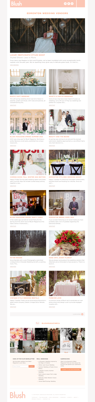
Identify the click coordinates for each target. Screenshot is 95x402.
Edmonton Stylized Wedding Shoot (65, 177)
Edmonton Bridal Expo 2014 (61, 217)
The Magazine (43, 397)
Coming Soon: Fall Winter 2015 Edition (28, 177)
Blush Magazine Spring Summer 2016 (26, 137)
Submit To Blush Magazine (71, 369)
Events (69, 397)
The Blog (34, 397)
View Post (13, 105)
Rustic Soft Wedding (19, 96)
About (76, 397)
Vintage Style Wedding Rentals (24, 298)
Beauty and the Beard (59, 137)
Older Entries (78, 314)
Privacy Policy (36, 399)
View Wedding (14, 65)
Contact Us (46, 399)
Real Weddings (53, 397)
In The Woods (16, 258)
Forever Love (55, 298)
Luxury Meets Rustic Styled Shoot (27, 55)
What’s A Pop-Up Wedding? (61, 96)
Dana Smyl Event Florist (60, 258)
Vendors (63, 397)
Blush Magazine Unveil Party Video (26, 217)
